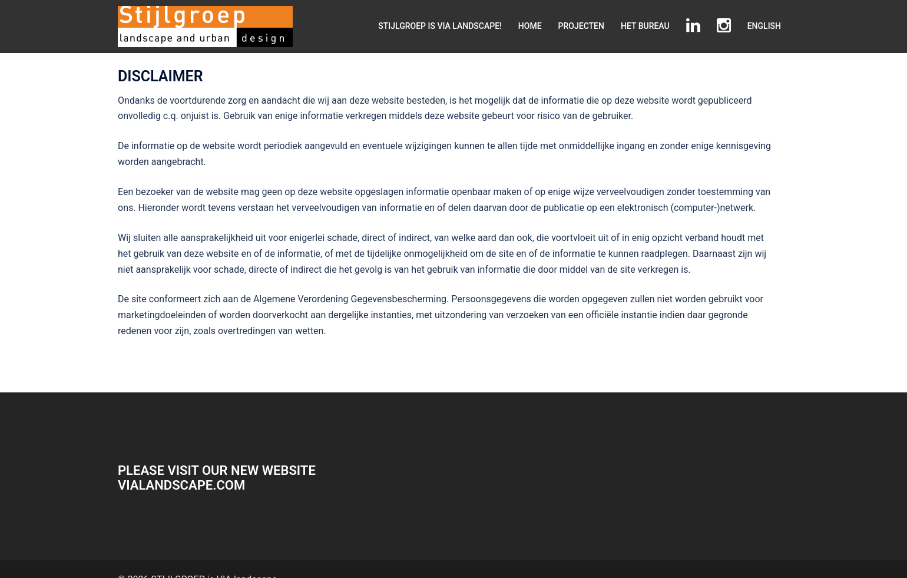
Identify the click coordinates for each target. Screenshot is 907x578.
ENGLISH (764, 26)
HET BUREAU (645, 26)
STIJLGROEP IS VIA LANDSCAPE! (440, 26)
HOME (530, 26)
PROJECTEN (581, 26)
